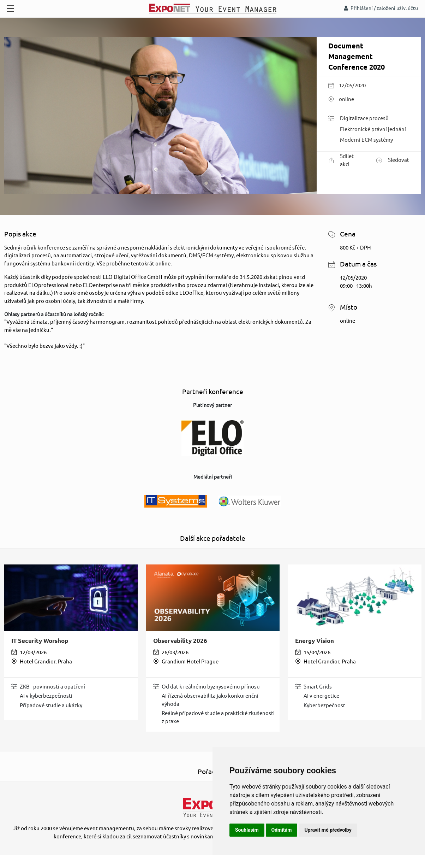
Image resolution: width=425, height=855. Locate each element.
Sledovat (392, 160)
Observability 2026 (180, 640)
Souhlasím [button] (247, 830)
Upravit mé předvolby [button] (327, 830)
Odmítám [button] (281, 830)
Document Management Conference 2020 (356, 56)
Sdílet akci (341, 160)
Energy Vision (314, 640)
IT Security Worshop (39, 640)
